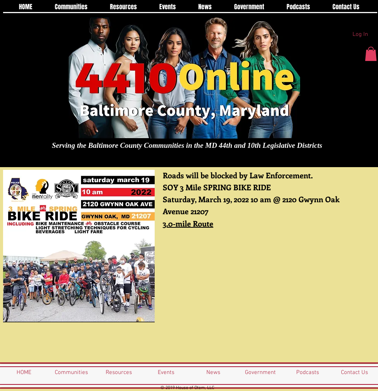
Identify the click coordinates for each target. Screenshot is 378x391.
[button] (371, 54)
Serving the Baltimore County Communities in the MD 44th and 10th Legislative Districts (187, 145)
